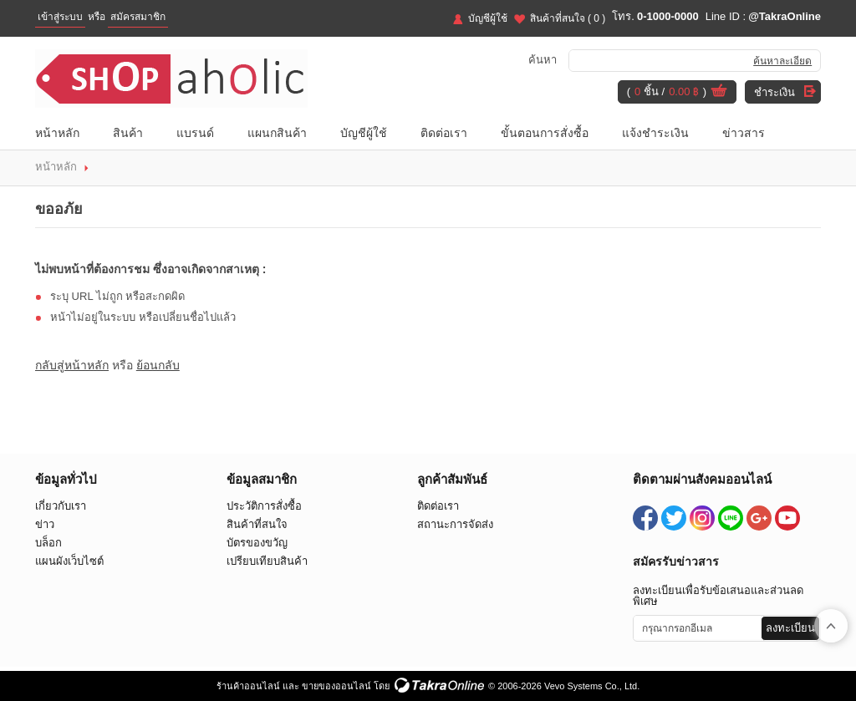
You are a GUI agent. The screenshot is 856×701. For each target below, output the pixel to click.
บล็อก (48, 542)
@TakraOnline (784, 16)
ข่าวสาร (743, 133)
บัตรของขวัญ (257, 542)
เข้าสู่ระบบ (60, 17)
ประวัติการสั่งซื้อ (264, 506)
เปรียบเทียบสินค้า (267, 561)
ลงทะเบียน (790, 628)
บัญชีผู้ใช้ (487, 18)
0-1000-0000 (668, 16)
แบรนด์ (195, 133)
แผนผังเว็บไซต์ (69, 561)
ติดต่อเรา (443, 133)
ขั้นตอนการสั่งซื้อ (544, 133)
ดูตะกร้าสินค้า (719, 92)
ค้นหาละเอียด (782, 61)
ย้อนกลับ (158, 365)
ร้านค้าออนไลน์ (248, 686)
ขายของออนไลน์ (336, 686)
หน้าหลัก (57, 133)
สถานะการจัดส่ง (455, 524)
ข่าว (44, 524)
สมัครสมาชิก (138, 17)
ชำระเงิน (774, 92)
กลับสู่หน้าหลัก (72, 365)
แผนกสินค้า (277, 133)
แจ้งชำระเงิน (655, 133)
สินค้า (128, 133)
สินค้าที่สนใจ (568, 18)
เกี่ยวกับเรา (60, 506)
